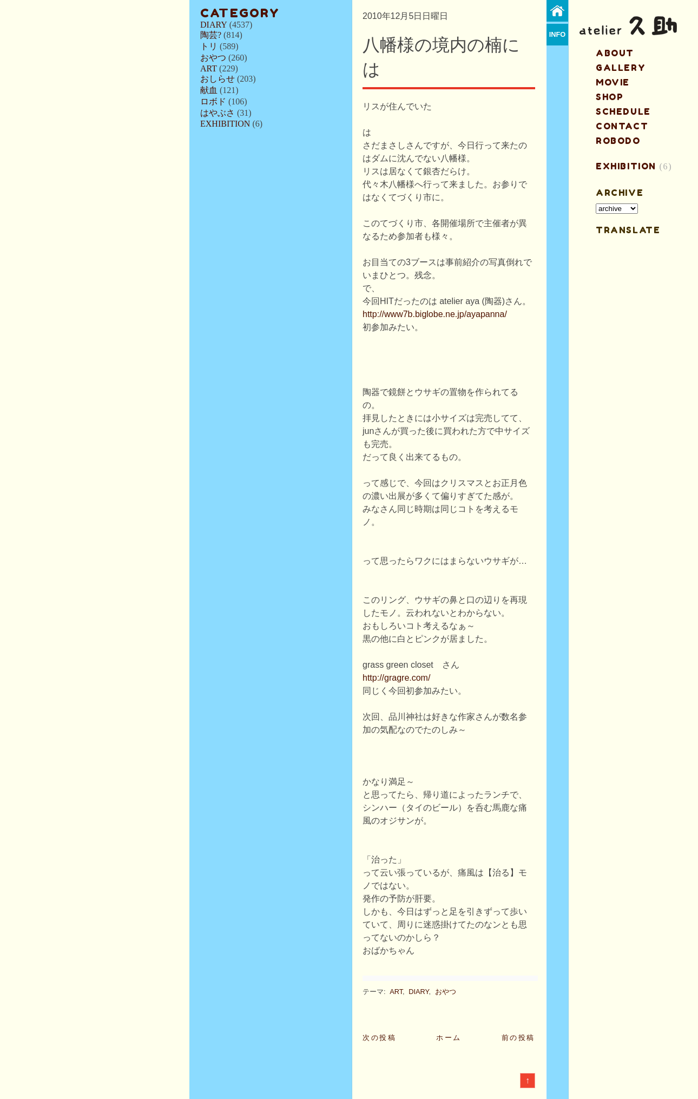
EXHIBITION (225, 123)
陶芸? (210, 35)
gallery (621, 67)
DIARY (213, 24)
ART (208, 68)
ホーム (449, 1038)
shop (609, 96)
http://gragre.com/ (396, 677)
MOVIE (613, 82)
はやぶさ (217, 112)
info (557, 34)
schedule (623, 111)
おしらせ (217, 78)
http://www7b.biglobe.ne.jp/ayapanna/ (435, 314)
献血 (209, 90)
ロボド (213, 101)
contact (622, 126)
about (615, 53)
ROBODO (618, 140)
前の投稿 (518, 1038)
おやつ (213, 57)
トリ (209, 46)
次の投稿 (379, 1038)
